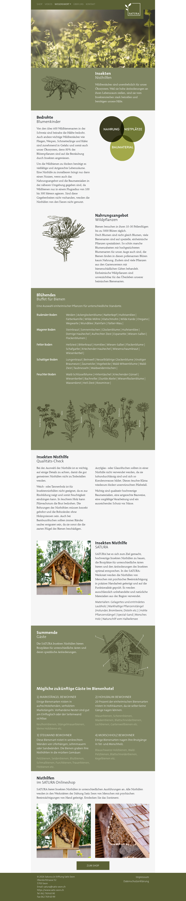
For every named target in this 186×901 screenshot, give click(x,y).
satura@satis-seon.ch (55, 886)
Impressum (142, 877)
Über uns (78, 4)
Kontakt (90, 4)
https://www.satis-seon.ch (50, 890)
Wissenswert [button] (62, 4)
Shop (39, 4)
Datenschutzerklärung (136, 881)
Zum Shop (93, 865)
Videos (48, 4)
